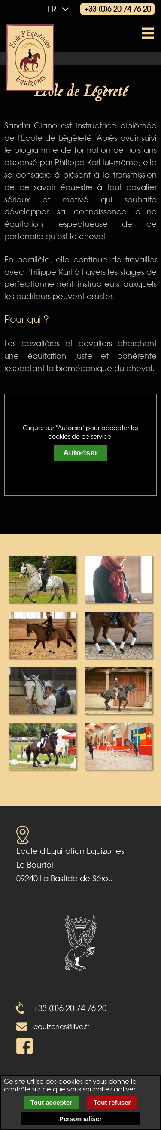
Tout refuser (112, 1102)
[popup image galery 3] (42, 634)
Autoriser (80, 453)
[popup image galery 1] (42, 578)
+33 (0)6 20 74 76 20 (117, 8)
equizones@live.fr (61, 1026)
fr (60, 9)
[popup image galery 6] (119, 690)
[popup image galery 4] (119, 634)
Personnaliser (80, 1118)
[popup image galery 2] (119, 578)
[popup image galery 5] (42, 690)
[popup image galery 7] (42, 745)
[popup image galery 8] (119, 745)
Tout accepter (51, 1102)
